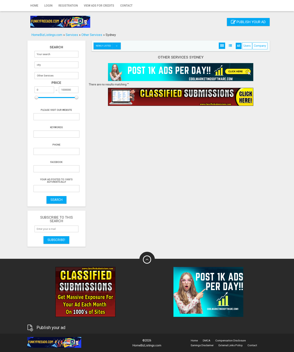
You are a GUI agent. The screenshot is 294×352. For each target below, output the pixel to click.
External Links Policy (231, 345)
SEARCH (56, 200)
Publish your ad (248, 22)
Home (34, 5)
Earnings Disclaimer (202, 345)
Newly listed (108, 46)
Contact (126, 5)
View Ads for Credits (99, 5)
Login (48, 5)
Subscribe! (56, 240)
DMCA (206, 340)
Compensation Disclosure (230, 340)
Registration (68, 5)
